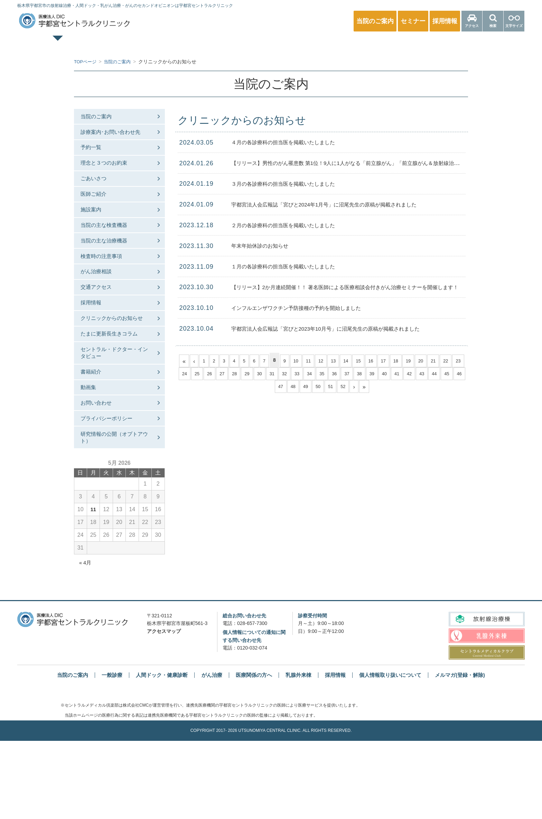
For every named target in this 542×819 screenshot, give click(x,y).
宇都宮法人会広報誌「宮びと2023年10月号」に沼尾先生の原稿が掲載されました (344, 328)
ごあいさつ (98, 193)
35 (341, 374)
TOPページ (81, 43)
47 (292, 389)
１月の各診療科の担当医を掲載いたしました (293, 266)
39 (393, 374)
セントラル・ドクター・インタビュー (114, 411)
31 (289, 374)
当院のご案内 (101, 118)
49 (318, 389)
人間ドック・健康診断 (233, 43)
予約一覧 (95, 155)
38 (380, 374)
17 (391, 360)
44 (458, 374)
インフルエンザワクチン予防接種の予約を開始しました (309, 307)
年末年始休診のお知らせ (265, 245)
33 (315, 374)
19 (417, 360)
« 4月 (85, 641)
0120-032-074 (252, 726)
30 (276, 374)
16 (378, 360)
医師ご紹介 (98, 212)
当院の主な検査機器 (109, 249)
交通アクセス (101, 325)
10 (300, 360)
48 (305, 389)
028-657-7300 (252, 702)
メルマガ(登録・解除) (469, 753)
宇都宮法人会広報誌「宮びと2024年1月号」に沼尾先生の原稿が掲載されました (342, 204)
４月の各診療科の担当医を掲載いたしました (293, 142)
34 (328, 374)
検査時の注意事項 (106, 287)
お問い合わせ (101, 472)
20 (430, 360)
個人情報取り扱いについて (395, 753)
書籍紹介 (95, 434)
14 (352, 360)
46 (279, 389)
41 (419, 374)
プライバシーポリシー (112, 491)
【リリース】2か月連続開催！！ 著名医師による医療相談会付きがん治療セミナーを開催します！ (367, 287)
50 (331, 389)
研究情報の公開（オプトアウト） (114, 513)
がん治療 (209, 753)
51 (344, 389)
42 (432, 374)
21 (443, 360)
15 (365, 360)
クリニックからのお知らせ (114, 366)
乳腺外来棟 (299, 753)
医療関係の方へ (461, 43)
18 (404, 360)
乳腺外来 (309, 43)
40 (406, 374)
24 (198, 374)
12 (326, 360)
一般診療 (157, 43)
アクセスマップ (164, 709)
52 (357, 389)
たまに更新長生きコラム (114, 389)
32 (302, 374)
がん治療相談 (101, 306)
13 (339, 360)
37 (367, 374)
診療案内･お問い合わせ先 (116, 137)
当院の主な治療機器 (109, 269)
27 (237, 374)
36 (354, 374)
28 (250, 374)
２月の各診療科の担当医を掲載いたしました (293, 225)
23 (185, 374)
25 (211, 374)
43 (445, 374)
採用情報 (95, 344)
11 (313, 360)
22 (456, 360)
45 (266, 389)
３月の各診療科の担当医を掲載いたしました (293, 183)
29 (263, 374)
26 (224, 374)
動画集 (92, 453)
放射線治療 (384, 43)
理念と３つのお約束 (109, 174)
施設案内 (95, 231)
